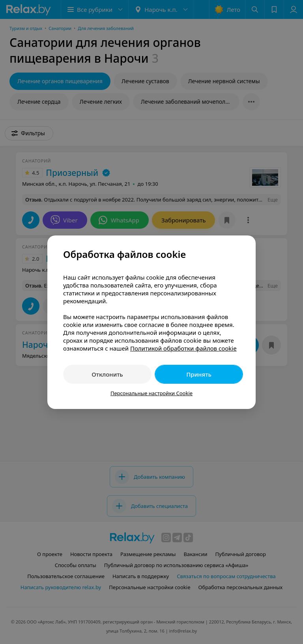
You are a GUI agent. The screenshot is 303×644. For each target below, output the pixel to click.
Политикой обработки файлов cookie (183, 348)
